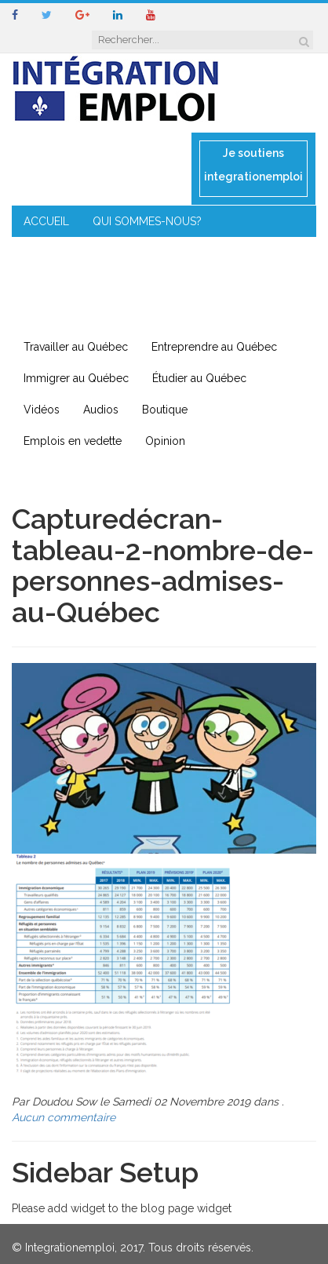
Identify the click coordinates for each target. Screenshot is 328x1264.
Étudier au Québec (199, 378)
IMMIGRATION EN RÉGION (212, 284)
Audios (100, 409)
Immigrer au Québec (76, 378)
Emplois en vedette (73, 441)
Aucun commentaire (63, 1117)
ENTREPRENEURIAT (73, 284)
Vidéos (42, 409)
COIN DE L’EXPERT (71, 252)
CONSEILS (167, 252)
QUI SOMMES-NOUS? (147, 221)
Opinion (165, 441)
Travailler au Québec (76, 347)
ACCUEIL (46, 221)
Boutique (165, 409)
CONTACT (50, 315)
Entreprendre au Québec (214, 347)
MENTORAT (246, 252)
